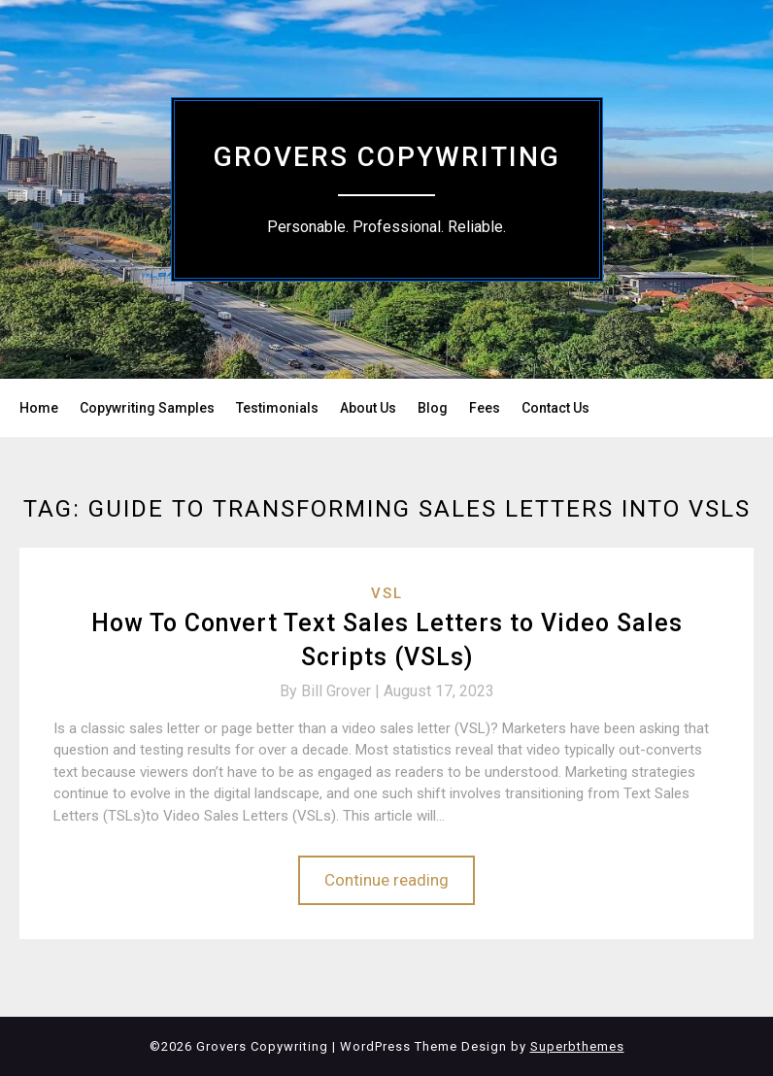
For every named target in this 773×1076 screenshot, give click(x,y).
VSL (387, 593)
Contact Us (555, 408)
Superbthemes (577, 1046)
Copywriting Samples (147, 408)
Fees (484, 408)
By (332, 691)
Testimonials (277, 408)
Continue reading (386, 880)
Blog (433, 408)
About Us (368, 408)
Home (38, 408)
